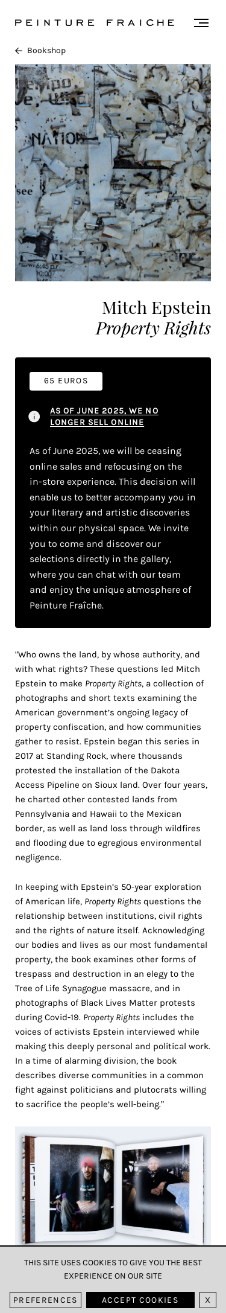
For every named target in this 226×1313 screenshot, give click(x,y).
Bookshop (40, 50)
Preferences (45, 1300)
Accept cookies (140, 1300)
